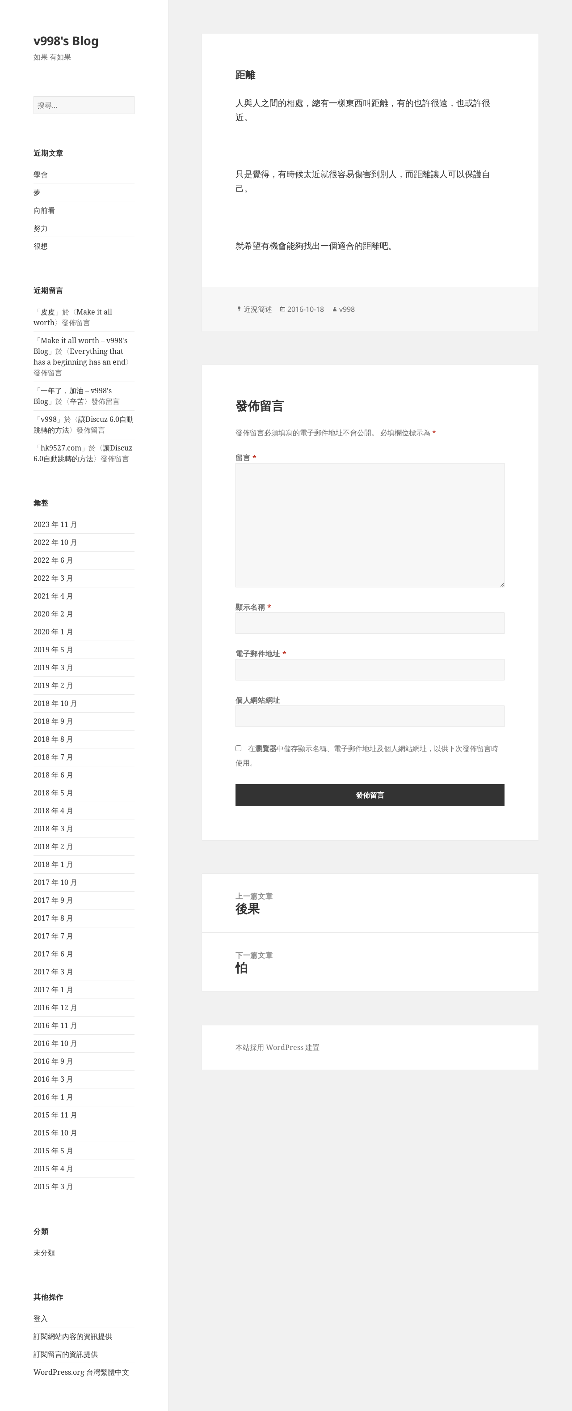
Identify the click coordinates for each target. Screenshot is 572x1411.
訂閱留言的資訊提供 (66, 1354)
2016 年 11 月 (55, 1025)
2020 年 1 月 (53, 632)
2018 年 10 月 (55, 703)
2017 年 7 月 (53, 936)
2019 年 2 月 (53, 685)
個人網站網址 (258, 700)
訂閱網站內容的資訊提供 (73, 1336)
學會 (41, 174)
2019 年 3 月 (53, 667)
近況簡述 (258, 309)
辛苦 (77, 401)
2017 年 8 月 (53, 918)
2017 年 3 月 (53, 972)
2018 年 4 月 (53, 811)
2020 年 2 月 (53, 614)
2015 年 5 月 (53, 1151)
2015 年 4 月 (53, 1168)
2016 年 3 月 (53, 1079)
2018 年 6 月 (53, 775)
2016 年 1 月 (53, 1097)
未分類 (44, 1253)
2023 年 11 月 (55, 524)
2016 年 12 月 (55, 1007)
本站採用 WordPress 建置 (278, 1047)
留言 (246, 458)
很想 (41, 246)
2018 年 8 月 (53, 739)
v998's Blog (66, 40)
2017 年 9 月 (53, 900)
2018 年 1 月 (53, 864)
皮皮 (48, 312)
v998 (49, 419)
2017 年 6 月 (53, 954)
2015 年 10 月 (55, 1133)
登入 (41, 1318)
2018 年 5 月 (53, 793)
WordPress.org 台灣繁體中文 (81, 1372)
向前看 (44, 210)
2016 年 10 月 (55, 1043)
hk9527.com (61, 448)
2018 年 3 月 (53, 828)
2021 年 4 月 (53, 596)
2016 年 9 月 (53, 1061)
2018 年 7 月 (53, 757)
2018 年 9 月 (53, 721)
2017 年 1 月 (53, 989)
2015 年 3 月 (53, 1186)
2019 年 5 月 (53, 649)
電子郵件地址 (261, 654)
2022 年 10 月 (55, 542)
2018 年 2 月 (53, 846)
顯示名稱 (254, 607)
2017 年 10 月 (55, 882)
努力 (41, 228)
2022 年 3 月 (53, 578)
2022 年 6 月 (53, 560)
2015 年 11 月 (55, 1115)
